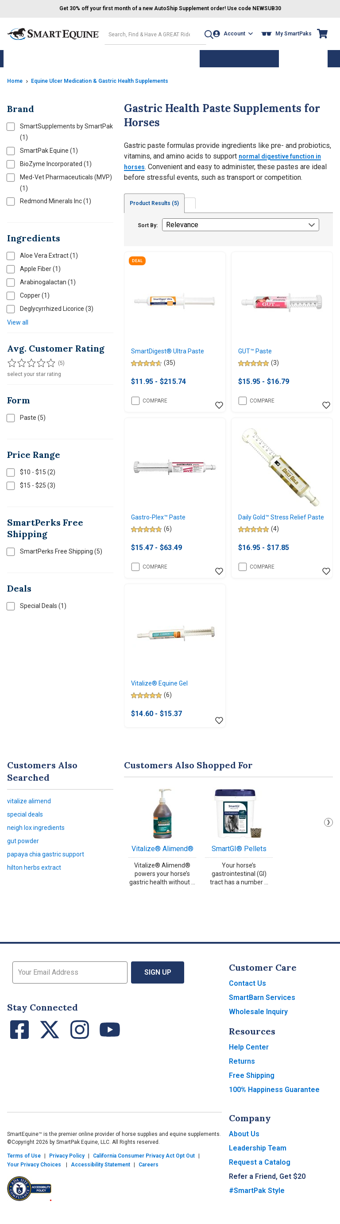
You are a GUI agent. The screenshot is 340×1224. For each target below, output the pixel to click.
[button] (201, 32)
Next (328, 835)
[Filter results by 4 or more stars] (38, 360)
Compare (149, 399)
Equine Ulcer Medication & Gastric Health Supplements (113, 77)
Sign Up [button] (157, 985)
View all (17, 319)
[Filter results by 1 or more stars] (11, 360)
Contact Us (247, 996)
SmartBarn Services (262, 1010)
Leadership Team (257, 1161)
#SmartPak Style (257, 1203)
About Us (244, 1147)
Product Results (157, 200)
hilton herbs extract (36, 890)
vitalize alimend (31, 814)
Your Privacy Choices (34, 1177)
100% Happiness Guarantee (274, 1102)
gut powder (24, 860)
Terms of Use (24, 1169)
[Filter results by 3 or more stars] (29, 360)
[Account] (235, 32)
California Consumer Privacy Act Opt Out (144, 1169)
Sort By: (148, 222)
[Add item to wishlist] (219, 404)
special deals (28, 829)
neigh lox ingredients (39, 845)
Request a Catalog (259, 1175)
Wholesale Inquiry (258, 1024)
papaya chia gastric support (49, 875)
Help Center (249, 1060)
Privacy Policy (67, 1169)
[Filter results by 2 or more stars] (20, 360)
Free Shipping (251, 1088)
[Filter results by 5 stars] (46, 360)
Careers (148, 1177)
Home (16, 77)
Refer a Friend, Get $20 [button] (267, 1189)
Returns (242, 1074)
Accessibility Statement (100, 1177)
